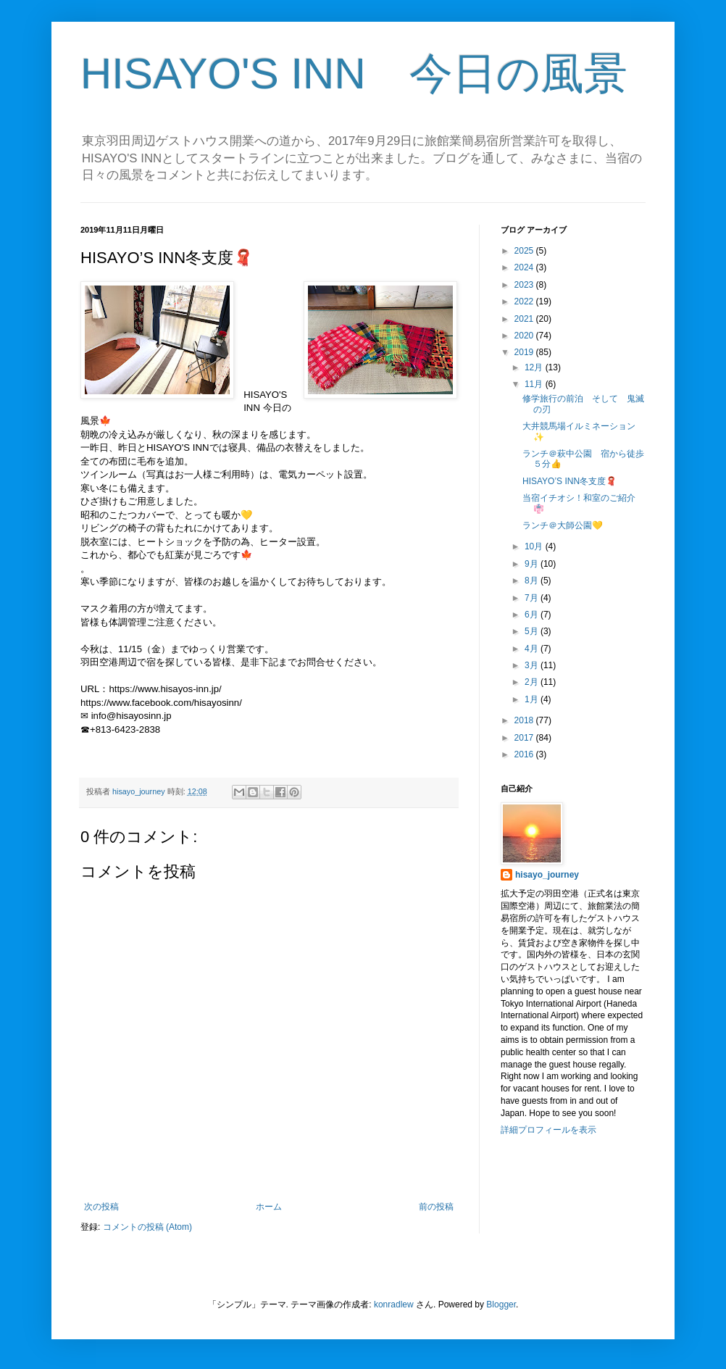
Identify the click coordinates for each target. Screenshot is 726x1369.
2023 (525, 285)
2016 (525, 754)
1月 (533, 699)
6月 (533, 614)
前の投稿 (436, 1207)
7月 (533, 598)
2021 (525, 319)
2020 (525, 335)
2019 (525, 352)
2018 (525, 720)
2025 (525, 251)
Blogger (501, 1304)
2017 (525, 738)
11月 (535, 384)
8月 (533, 580)
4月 (533, 649)
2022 (525, 301)
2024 (525, 267)
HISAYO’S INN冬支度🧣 (569, 481)
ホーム (269, 1207)
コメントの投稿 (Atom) (147, 1227)
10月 (535, 546)
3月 (533, 665)
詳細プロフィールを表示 (548, 1130)
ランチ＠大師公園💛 (562, 525)
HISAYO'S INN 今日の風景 (353, 73)
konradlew (394, 1304)
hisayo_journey (547, 875)
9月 (533, 564)
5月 (533, 631)
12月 (535, 367)
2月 (533, 682)
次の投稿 (101, 1207)
